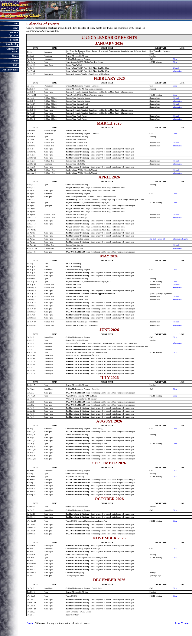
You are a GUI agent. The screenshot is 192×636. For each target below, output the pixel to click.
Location (14, 39)
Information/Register (180, 239)
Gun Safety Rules (10, 69)
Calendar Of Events (12, 50)
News (15, 28)
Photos (15, 56)
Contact (14, 60)
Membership (12, 44)
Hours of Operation (13, 34)
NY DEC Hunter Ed (156, 239)
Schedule (176, 68)
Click (175, 59)
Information (177, 71)
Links (15, 65)
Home (15, 23)
